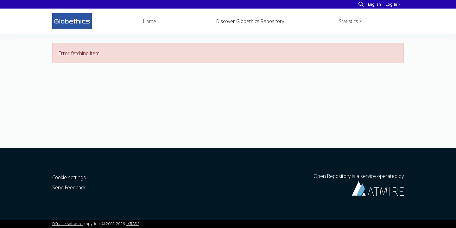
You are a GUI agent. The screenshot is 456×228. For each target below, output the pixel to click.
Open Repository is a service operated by (359, 184)
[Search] (361, 4)
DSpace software (67, 223)
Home (149, 21)
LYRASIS (132, 223)
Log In (391, 4)
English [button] (374, 4)
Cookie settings (69, 177)
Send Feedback (69, 187)
